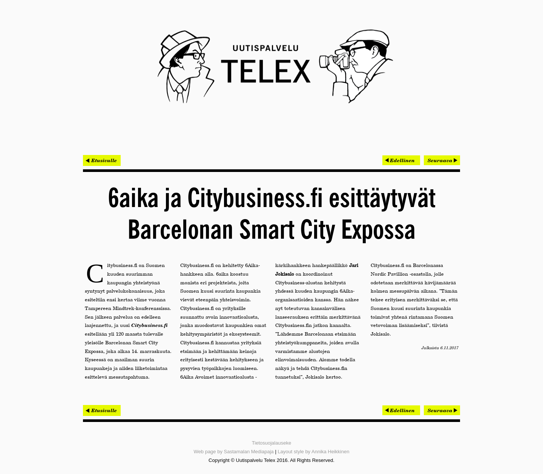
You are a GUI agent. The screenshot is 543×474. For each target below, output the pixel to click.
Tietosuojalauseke (271, 443)
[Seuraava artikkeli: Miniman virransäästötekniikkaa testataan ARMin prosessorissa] (442, 160)
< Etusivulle (102, 160)
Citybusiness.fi (149, 325)
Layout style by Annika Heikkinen (313, 451)
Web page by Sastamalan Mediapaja (234, 451)
